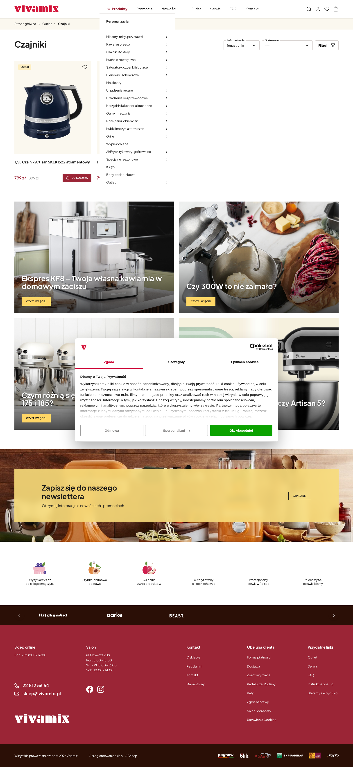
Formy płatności (259, 657)
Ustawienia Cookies (261, 720)
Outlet (196, 9)
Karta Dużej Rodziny (261, 684)
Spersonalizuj (176, 430)
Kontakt (252, 9)
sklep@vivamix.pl (42, 693)
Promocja (144, 9)
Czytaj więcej (36, 301)
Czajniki (64, 24)
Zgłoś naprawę (258, 702)
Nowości (169, 9)
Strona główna (25, 24)
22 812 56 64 (36, 685)
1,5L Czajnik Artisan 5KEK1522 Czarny (129, 162)
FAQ (233, 9)
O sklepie (193, 657)
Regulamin (194, 666)
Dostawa (253, 666)
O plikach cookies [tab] (243, 362)
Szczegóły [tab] (176, 362)
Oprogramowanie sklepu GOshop (113, 756)
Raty (250, 693)
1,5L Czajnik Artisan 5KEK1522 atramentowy (52, 162)
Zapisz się (300, 495)
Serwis (215, 9)
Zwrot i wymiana (258, 675)
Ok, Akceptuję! (241, 430)
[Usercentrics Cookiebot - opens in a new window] (253, 347)
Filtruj (322, 45)
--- (267, 45)
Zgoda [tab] (109, 362)
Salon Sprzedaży (259, 711)
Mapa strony (195, 684)
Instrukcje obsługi (321, 684)
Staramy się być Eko (322, 693)
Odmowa (112, 430)
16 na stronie (235, 45)
